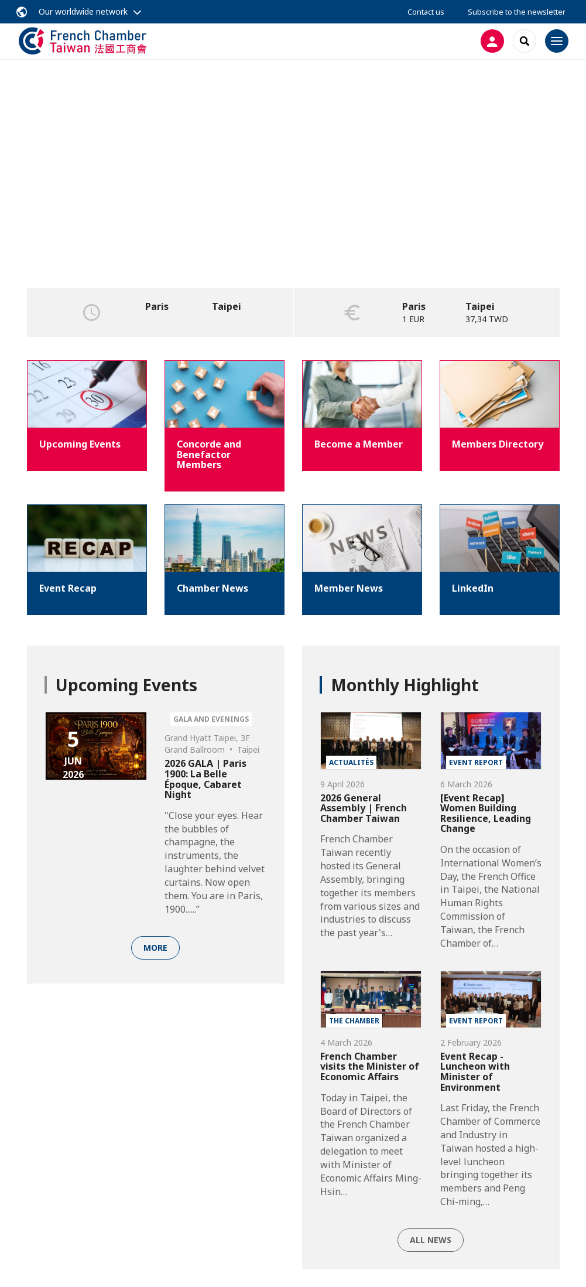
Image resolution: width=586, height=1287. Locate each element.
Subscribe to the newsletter (517, 11)
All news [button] (430, 1239)
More (155, 947)
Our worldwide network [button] (83, 11)
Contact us (425, 11)
